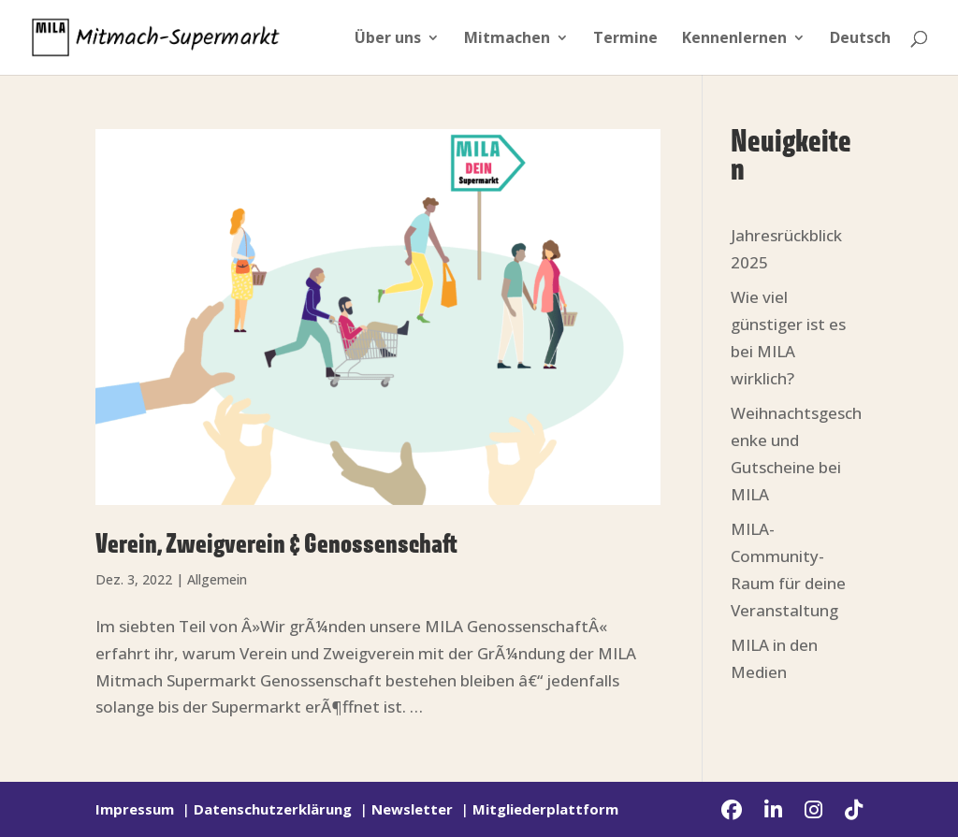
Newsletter (412, 809)
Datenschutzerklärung (273, 809)
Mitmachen (507, 39)
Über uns (388, 39)
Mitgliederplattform (545, 809)
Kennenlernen (734, 39)
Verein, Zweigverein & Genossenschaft (276, 545)
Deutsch (860, 39)
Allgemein (217, 579)
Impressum (134, 809)
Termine (625, 39)
